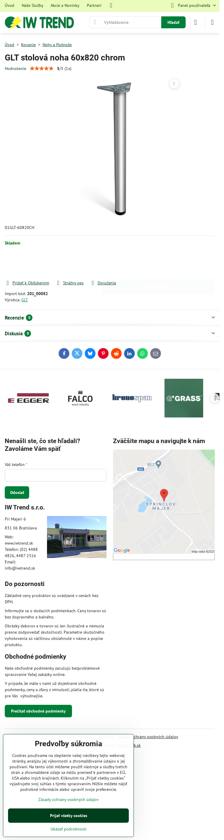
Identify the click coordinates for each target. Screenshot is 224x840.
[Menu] (212, 22)
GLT (24, 300)
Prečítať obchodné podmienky (38, 711)
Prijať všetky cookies (68, 815)
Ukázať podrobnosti (69, 829)
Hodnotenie (15, 68)
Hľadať (173, 22)
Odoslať (17, 492)
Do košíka (158, 262)
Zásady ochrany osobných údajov (148, 736)
